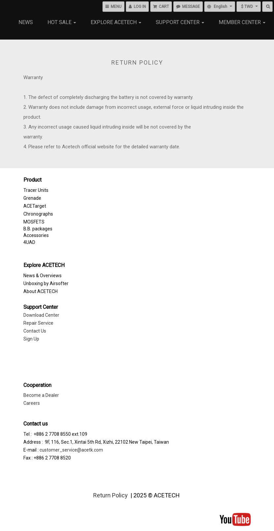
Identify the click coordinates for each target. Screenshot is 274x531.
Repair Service (38, 323)
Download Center (41, 315)
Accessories (36, 235)
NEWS (25, 22)
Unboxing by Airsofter (45, 283)
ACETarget (34, 206)
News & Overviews (42, 275)
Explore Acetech (116, 22)
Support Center (180, 22)
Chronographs (38, 214)
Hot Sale (61, 22)
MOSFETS (33, 221)
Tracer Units (35, 190)
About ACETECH (40, 291)
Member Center (242, 22)
